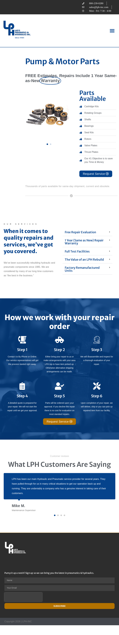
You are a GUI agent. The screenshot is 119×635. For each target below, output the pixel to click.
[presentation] (23, 597)
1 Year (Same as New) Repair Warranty (84, 241)
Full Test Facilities (77, 251)
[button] (112, 31)
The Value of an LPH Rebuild (84, 259)
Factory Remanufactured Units (82, 269)
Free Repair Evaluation (80, 232)
